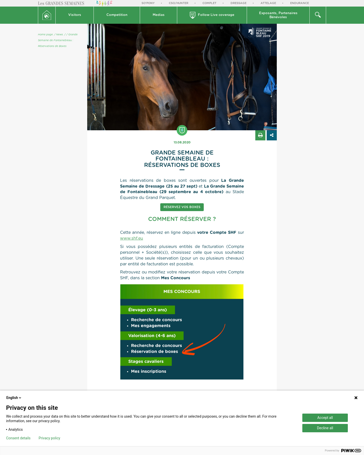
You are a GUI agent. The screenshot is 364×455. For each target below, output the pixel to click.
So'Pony (148, 3)
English (14, 398)
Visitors (74, 15)
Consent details (18, 438)
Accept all (325, 418)
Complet (209, 3)
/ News (58, 34)
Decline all (325, 428)
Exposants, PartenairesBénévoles (278, 15)
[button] (75, 15)
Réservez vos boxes (182, 207)
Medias (159, 15)
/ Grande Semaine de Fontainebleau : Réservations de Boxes (58, 40)
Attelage (268, 3)
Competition (116, 15)
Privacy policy (49, 438)
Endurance (299, 3)
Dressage (238, 3)
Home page (45, 34)
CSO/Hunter (178, 3)
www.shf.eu (131, 238)
